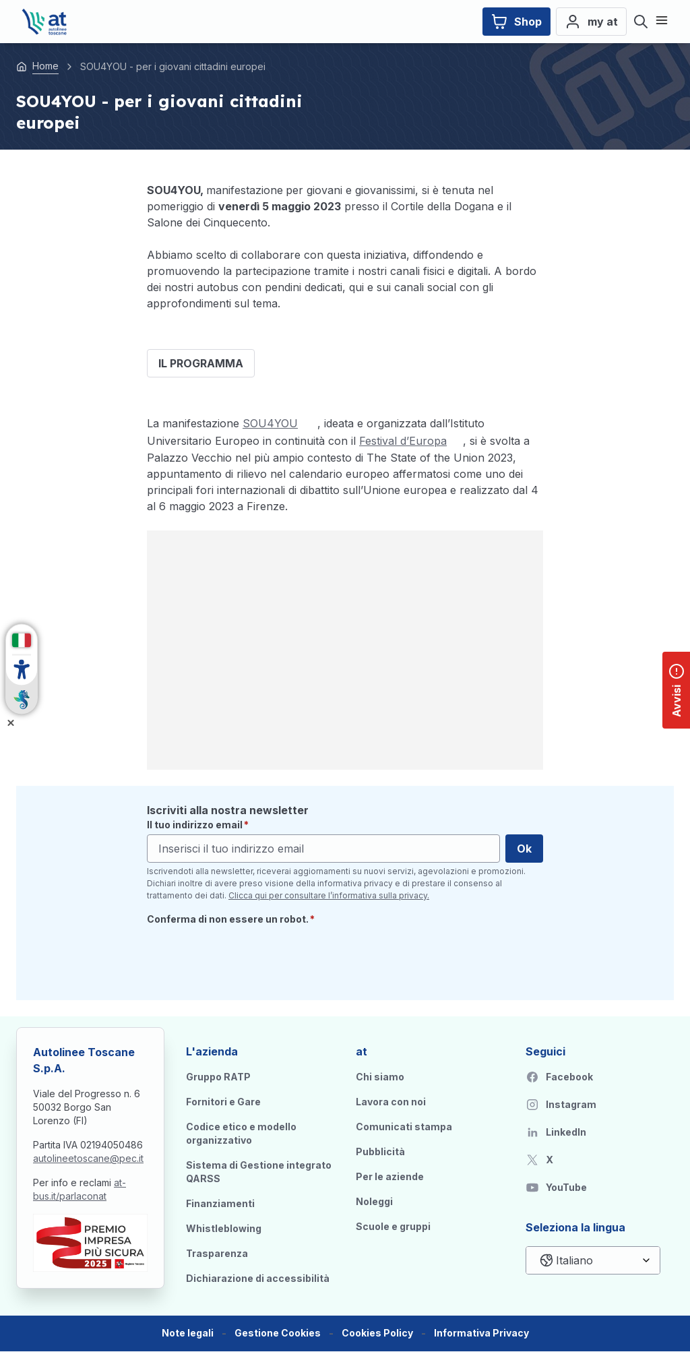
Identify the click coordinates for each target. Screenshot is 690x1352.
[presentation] (249, 957)
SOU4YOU (270, 423)
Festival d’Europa (403, 441)
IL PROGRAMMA (200, 363)
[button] (277, 1333)
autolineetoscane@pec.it (88, 1158)
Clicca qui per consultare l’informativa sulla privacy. (328, 895)
